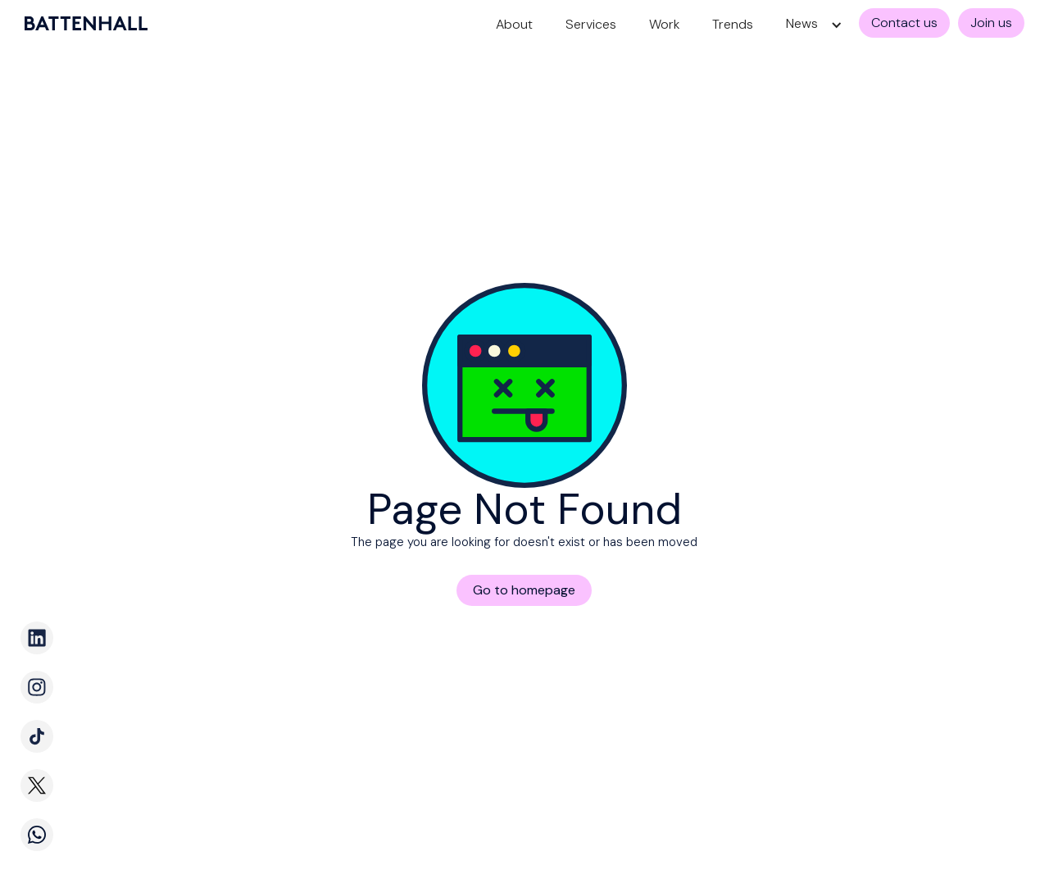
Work (664, 24)
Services (590, 24)
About (514, 24)
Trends (732, 24)
